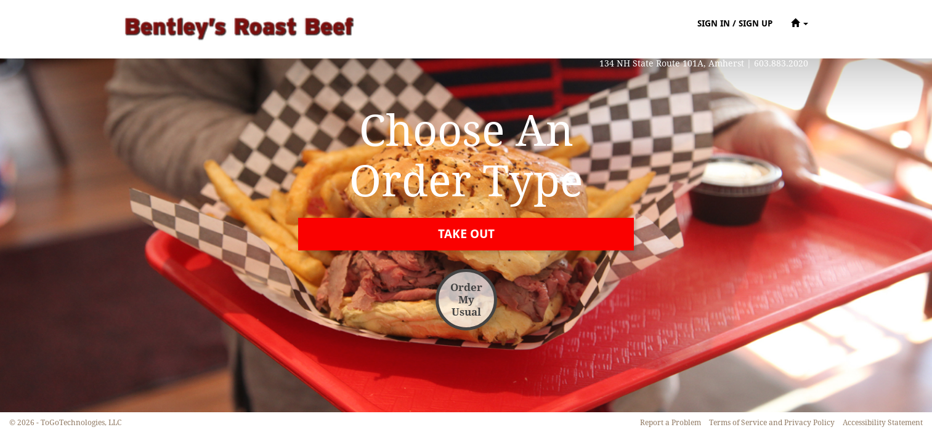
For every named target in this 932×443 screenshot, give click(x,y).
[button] (799, 23)
